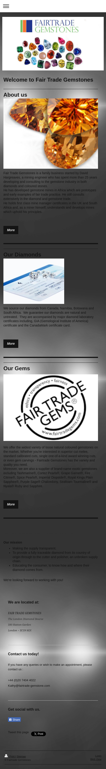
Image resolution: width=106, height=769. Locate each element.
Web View (95, 759)
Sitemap (21, 756)
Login (98, 755)
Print (10, 756)
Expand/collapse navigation (53, 6)
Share (14, 719)
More (11, 230)
